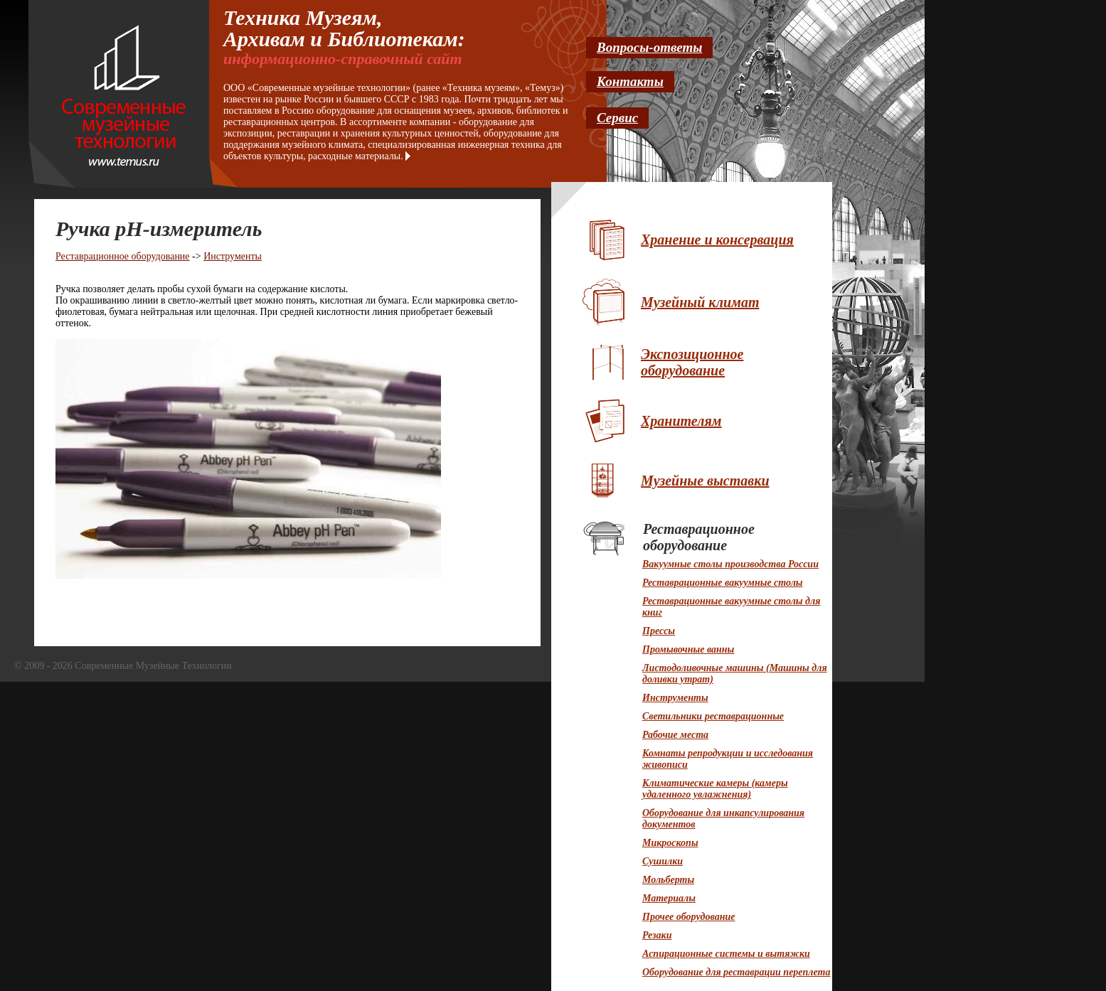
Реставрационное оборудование (122, 256)
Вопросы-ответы (649, 47)
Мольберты (668, 879)
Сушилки (662, 861)
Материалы (669, 898)
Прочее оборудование (688, 916)
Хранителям (681, 421)
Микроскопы (670, 842)
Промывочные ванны (688, 649)
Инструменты (232, 256)
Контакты (630, 81)
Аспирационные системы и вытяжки (726, 953)
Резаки (656, 935)
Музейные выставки (705, 480)
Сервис (617, 117)
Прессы (658, 631)
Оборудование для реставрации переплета (736, 972)
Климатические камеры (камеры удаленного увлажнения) (715, 789)
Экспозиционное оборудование (692, 362)
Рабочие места (675, 734)
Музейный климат (700, 302)
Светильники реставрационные (713, 716)
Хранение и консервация (717, 239)
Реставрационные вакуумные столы (722, 582)
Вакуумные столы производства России (730, 564)
